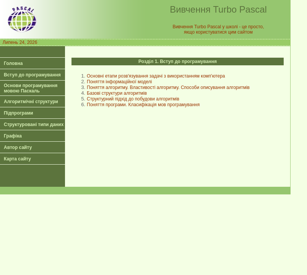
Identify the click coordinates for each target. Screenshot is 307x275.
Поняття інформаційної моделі (119, 81)
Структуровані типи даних (33, 124)
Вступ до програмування (32, 75)
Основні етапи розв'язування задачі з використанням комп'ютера (156, 76)
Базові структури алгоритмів (117, 93)
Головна (13, 63)
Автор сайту (18, 147)
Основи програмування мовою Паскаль (30, 88)
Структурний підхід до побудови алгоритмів (133, 99)
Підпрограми (18, 113)
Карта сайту (17, 159)
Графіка (13, 136)
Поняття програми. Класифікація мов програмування (143, 104)
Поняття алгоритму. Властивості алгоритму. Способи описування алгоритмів (168, 87)
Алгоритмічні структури (31, 101)
